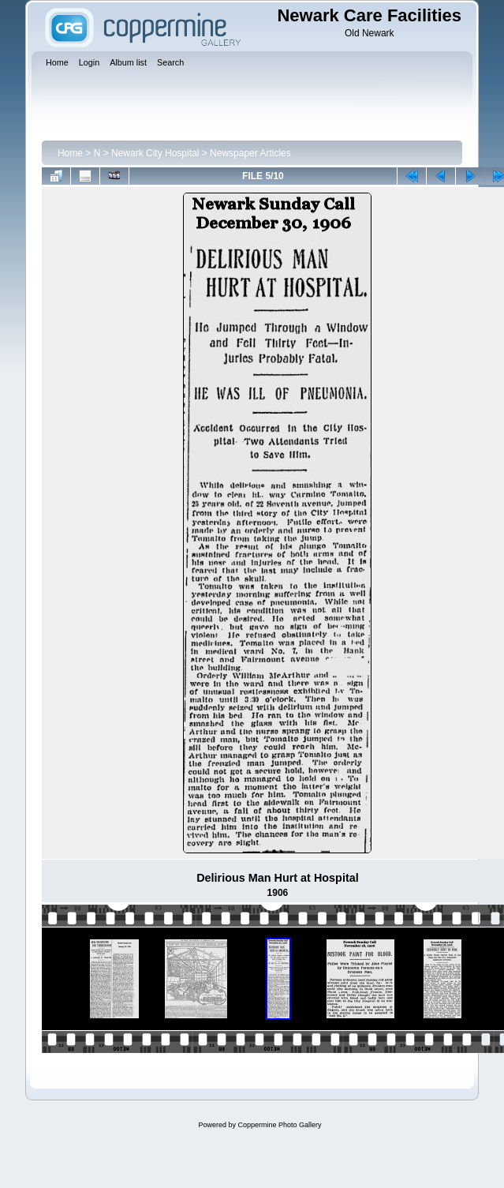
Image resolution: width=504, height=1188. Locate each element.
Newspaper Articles (250, 153)
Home (70, 153)
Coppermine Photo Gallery (279, 1125)
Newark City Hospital (155, 153)
